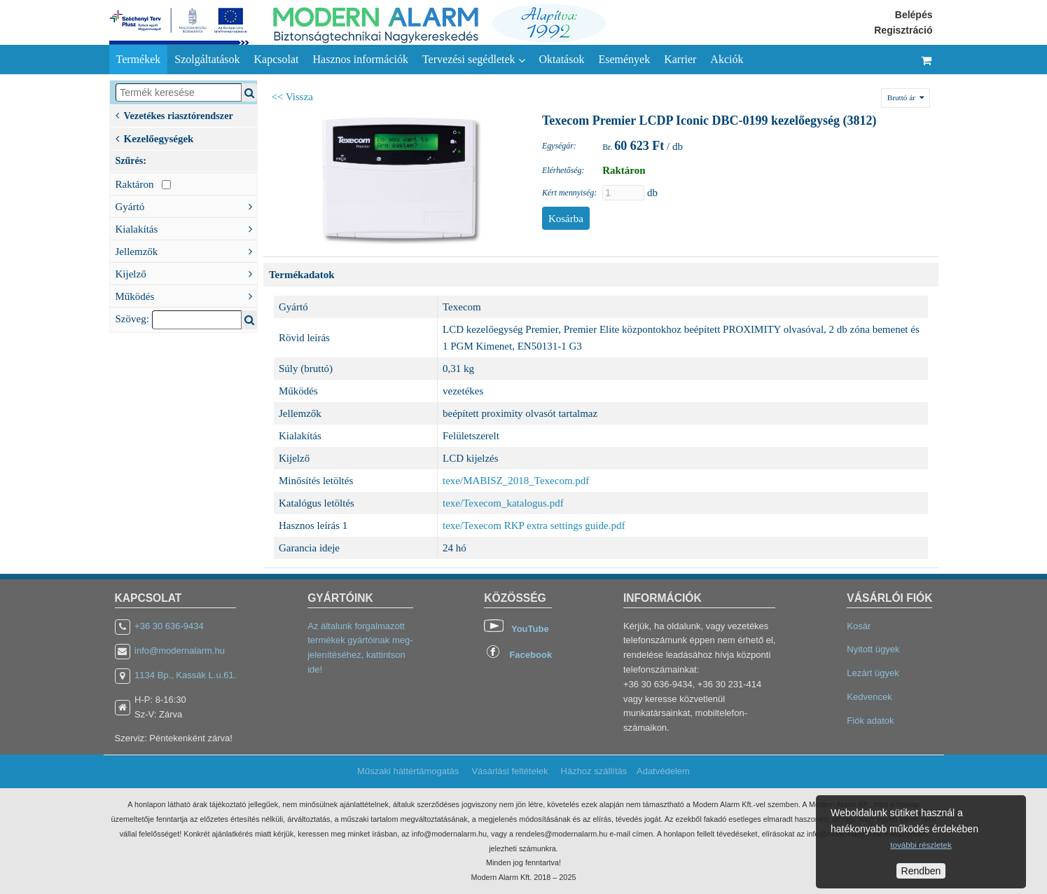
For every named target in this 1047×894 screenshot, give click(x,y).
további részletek (920, 844)
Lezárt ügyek (873, 673)
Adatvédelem (663, 771)
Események (624, 59)
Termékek (138, 59)
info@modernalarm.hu (179, 650)
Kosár (859, 626)
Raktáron (143, 184)
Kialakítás (186, 228)
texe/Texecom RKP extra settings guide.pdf (534, 525)
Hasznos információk (360, 59)
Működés (186, 295)
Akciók (726, 59)
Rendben (921, 870)
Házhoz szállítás (594, 771)
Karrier (680, 59)
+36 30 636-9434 (169, 626)
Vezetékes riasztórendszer (174, 114)
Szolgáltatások (207, 59)
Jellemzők (186, 250)
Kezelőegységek (155, 137)
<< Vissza (293, 96)
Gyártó (186, 205)
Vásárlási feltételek (509, 771)
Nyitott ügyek (873, 649)
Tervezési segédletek (473, 59)
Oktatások (562, 59)
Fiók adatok (870, 720)
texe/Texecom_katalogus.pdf (503, 503)
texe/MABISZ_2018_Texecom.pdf (516, 480)
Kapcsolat (276, 59)
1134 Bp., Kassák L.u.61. (185, 675)
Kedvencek (869, 697)
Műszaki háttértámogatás (408, 771)
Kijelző (186, 273)
